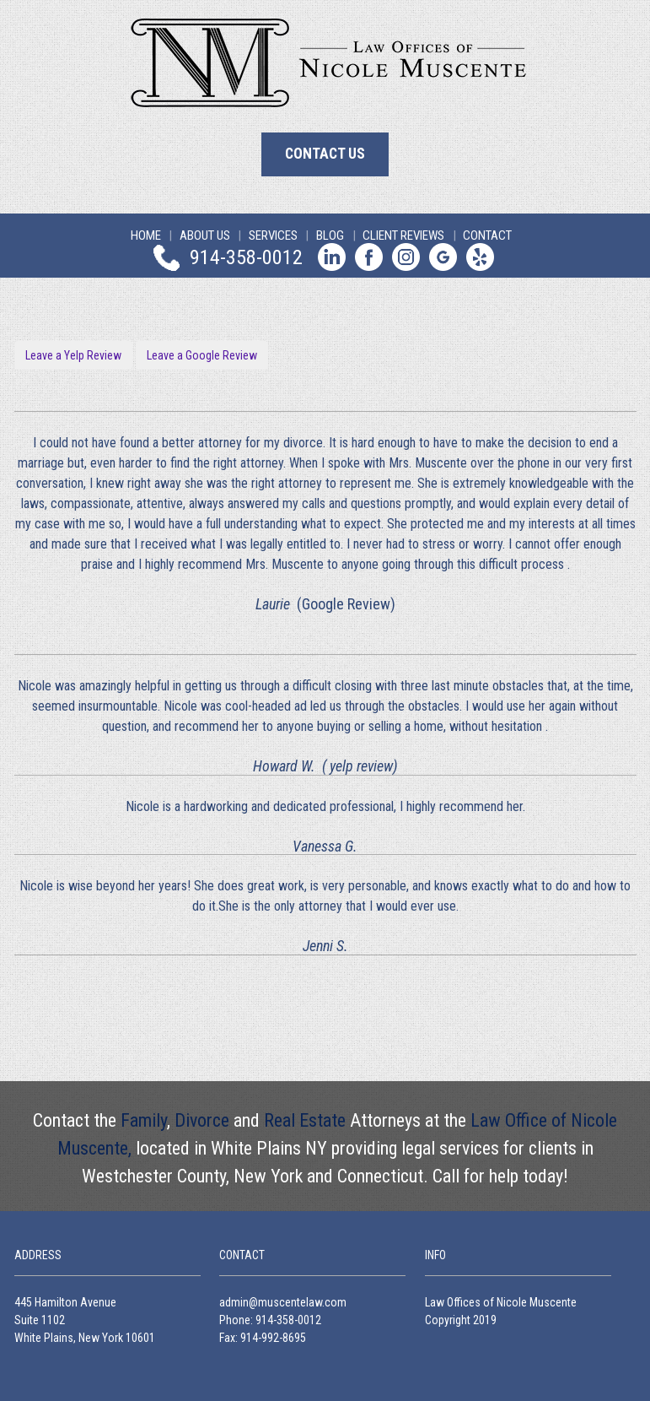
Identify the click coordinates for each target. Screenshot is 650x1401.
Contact (487, 235)
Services (273, 235)
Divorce (202, 1120)
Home (146, 235)
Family (144, 1120)
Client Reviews (403, 235)
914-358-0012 (246, 257)
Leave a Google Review (202, 355)
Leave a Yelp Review (73, 355)
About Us (205, 235)
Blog (330, 235)
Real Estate (305, 1120)
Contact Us (325, 153)
